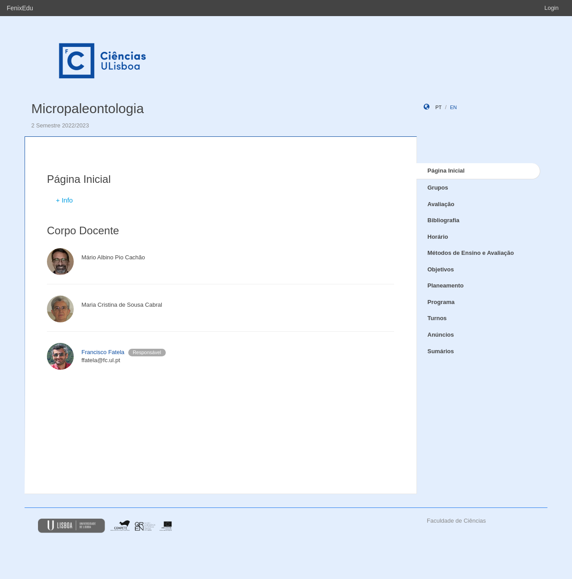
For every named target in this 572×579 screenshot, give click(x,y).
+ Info (64, 200)
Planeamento (446, 285)
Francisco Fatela (102, 352)
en (453, 107)
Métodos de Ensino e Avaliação (471, 252)
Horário (438, 236)
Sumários (441, 351)
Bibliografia (444, 220)
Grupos (438, 187)
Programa (441, 302)
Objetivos (441, 269)
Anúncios (441, 334)
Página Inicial (446, 170)
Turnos (437, 318)
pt (438, 107)
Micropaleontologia (87, 108)
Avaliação (441, 204)
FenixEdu (20, 8)
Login (551, 7)
